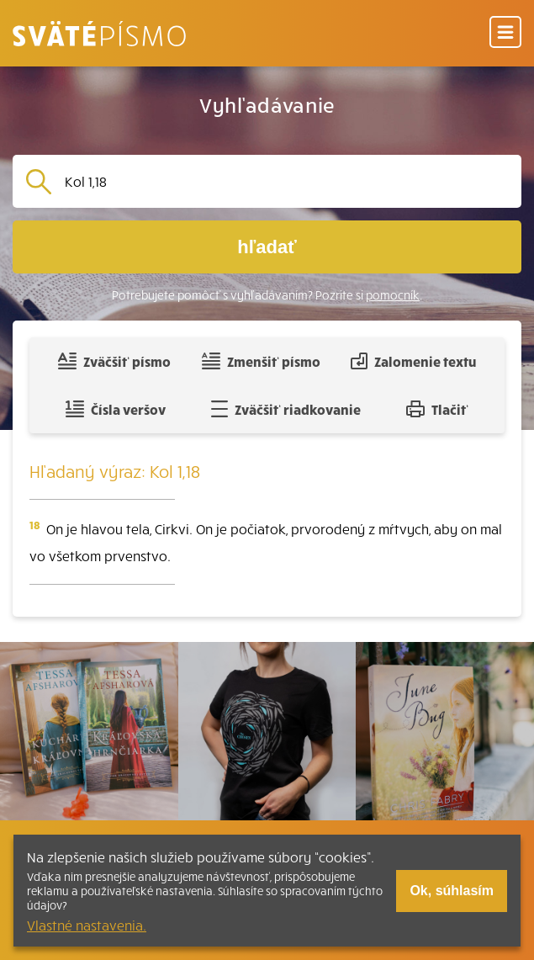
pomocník (393, 295)
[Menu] (505, 33)
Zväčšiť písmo (114, 361)
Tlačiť (437, 408)
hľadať (266, 246)
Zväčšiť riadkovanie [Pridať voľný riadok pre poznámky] (285, 408)
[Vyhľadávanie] (286, 181)
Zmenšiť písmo (261, 361)
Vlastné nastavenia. (86, 924)
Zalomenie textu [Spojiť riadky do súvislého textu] (413, 361)
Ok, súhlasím (452, 890)
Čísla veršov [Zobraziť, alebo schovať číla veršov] (116, 408)
